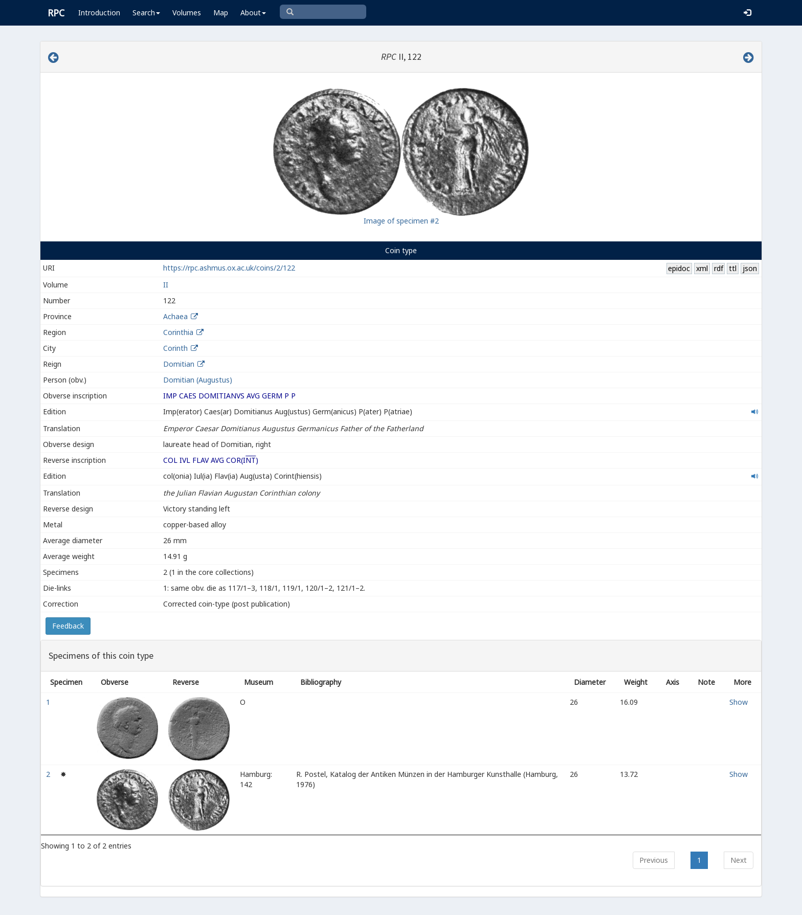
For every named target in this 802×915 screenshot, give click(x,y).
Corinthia (178, 332)
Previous (653, 860)
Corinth (175, 348)
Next (738, 860)
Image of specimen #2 (401, 221)
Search (146, 12)
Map (220, 12)
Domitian (178, 364)
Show (738, 702)
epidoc (679, 268)
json (750, 268)
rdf (718, 268)
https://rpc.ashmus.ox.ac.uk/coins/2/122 (229, 268)
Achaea (175, 316)
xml (702, 268)
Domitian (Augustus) (197, 380)
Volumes (186, 12)
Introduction (99, 12)
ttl (733, 268)
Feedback (68, 626)
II (165, 284)
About (253, 12)
